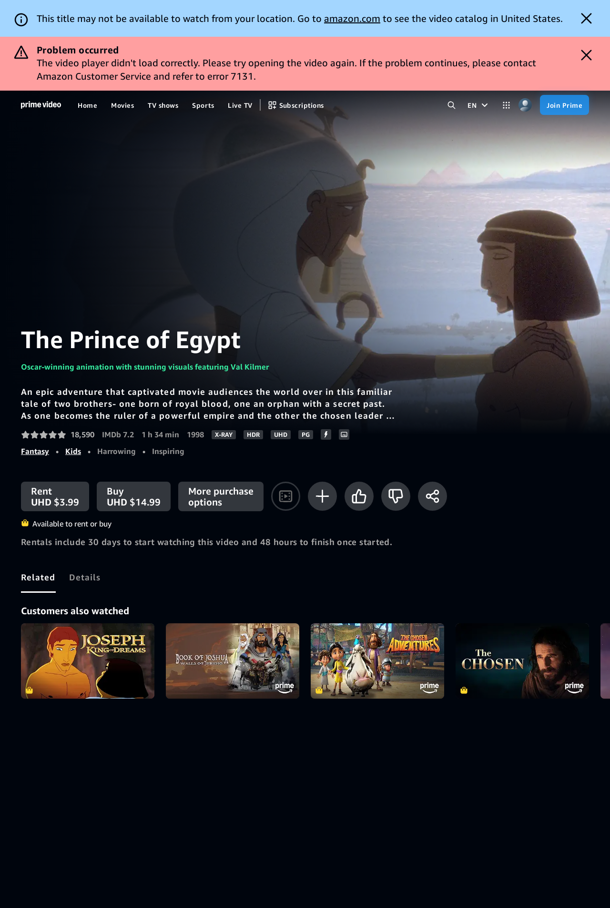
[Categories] (506, 105)
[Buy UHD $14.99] (134, 496)
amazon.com (352, 18)
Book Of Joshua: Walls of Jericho (232, 661)
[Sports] (203, 105)
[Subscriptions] (296, 105)
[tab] (38, 577)
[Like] (359, 496)
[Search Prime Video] (451, 105)
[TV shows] (163, 105)
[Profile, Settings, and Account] (525, 105)
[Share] (432, 496)
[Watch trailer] (285, 496)
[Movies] (122, 105)
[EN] (479, 105)
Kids (73, 451)
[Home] (41, 105)
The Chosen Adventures (377, 661)
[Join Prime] (564, 105)
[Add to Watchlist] (322, 496)
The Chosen (522, 661)
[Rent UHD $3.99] (55, 496)
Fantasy (35, 451)
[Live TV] (240, 105)
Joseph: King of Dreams (87, 661)
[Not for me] (395, 496)
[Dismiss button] (586, 18)
